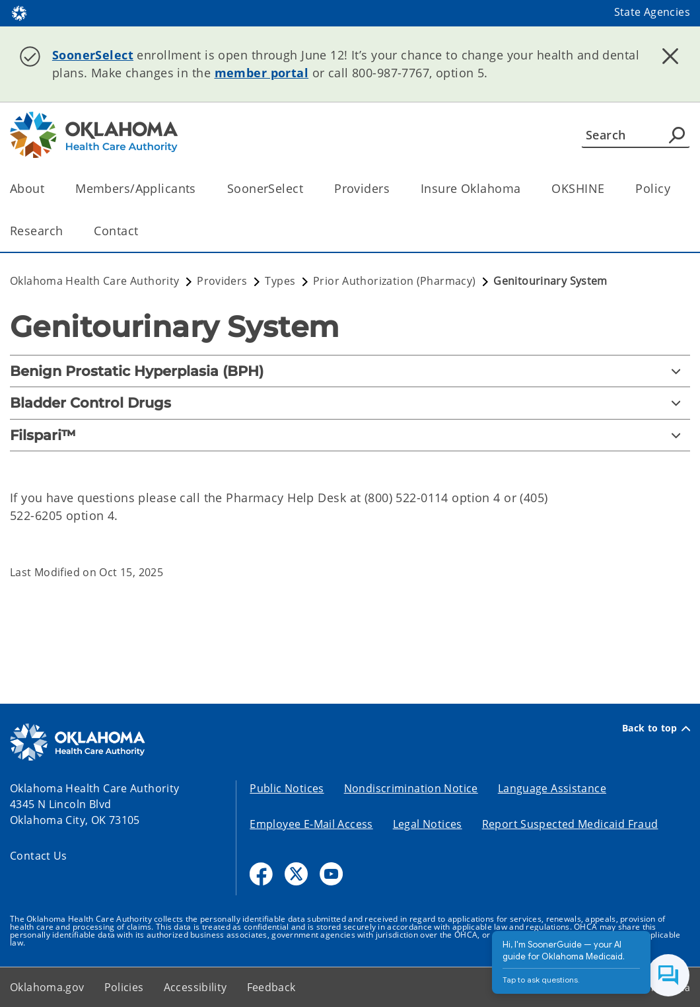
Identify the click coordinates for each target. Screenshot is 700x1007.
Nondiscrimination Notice (411, 788)
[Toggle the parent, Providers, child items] (394, 188)
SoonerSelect (92, 55)
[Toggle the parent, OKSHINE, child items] (608, 188)
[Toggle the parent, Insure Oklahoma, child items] (524, 188)
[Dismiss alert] (670, 56)
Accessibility (195, 987)
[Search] (635, 135)
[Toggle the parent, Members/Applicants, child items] (200, 188)
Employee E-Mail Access (311, 824)
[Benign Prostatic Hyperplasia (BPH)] (350, 371)
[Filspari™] (350, 435)
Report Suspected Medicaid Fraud (570, 824)
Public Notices (287, 788)
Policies (124, 987)
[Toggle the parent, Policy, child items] (674, 188)
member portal (262, 73)
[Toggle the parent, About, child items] (48, 188)
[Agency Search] (677, 135)
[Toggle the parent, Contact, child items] (142, 231)
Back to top (656, 728)
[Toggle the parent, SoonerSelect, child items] (307, 188)
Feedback (271, 987)
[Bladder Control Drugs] (350, 402)
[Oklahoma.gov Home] (19, 12)
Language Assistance (552, 788)
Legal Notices (427, 824)
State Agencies (652, 12)
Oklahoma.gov (47, 987)
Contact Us (38, 855)
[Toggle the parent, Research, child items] (67, 231)
